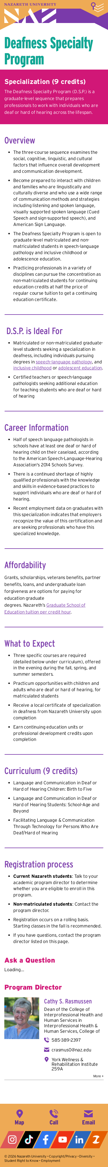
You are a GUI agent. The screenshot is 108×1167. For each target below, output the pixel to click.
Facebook (45, 1139)
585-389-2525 (53, 1116)
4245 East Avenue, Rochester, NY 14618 (19, 1116)
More (97, 7)
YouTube (62, 1139)
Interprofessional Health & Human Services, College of (72, 1028)
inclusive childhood (32, 367)
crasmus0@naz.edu (71, 1049)
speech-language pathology (64, 361)
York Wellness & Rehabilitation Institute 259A (75, 1064)
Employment (50, 1160)
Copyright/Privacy (62, 1156)
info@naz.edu (88, 1116)
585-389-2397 (66, 1040)
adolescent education (80, 367)
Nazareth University (30, 13)
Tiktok (28, 1139)
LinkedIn (79, 1139)
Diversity (85, 1156)
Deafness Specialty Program (48, 51)
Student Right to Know (21, 1160)
